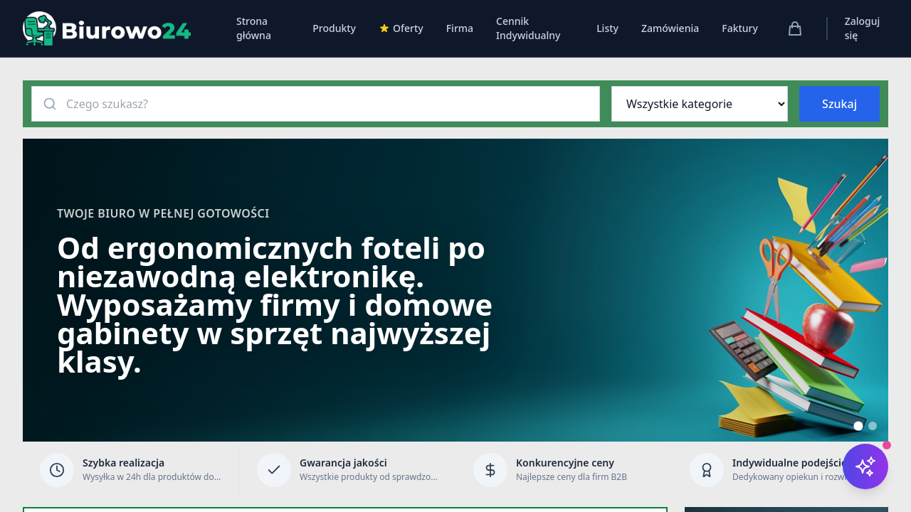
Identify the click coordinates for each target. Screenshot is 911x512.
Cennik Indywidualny (528, 28)
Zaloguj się (862, 28)
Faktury (740, 28)
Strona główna (253, 28)
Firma (459, 28)
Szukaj (839, 104)
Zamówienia (670, 28)
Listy (607, 28)
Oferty (401, 28)
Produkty (334, 28)
